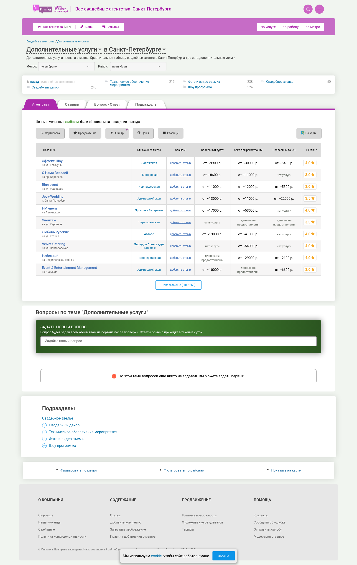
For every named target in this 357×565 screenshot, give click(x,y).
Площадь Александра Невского (149, 246)
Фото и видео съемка (204, 81)
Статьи (115, 515)
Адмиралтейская (149, 198)
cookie (156, 556)
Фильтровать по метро (76, 470)
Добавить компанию (125, 522)
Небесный (50, 256)
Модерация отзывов (269, 536)
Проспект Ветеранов (149, 210)
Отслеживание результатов (202, 522)
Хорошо (223, 556)
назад (52, 81)
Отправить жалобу (268, 529)
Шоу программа (200, 87)
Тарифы (188, 529)
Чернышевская (149, 186)
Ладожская (149, 163)
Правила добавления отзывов (133, 536)
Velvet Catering (53, 244)
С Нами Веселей (55, 173)
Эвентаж (49, 220)
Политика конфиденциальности (62, 536)
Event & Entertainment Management (69, 268)
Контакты (261, 515)
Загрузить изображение (128, 529)
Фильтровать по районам (182, 470)
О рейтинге (46, 529)
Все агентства (54, 27)
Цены (86, 27)
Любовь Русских (55, 232)
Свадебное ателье (279, 81)
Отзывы (110, 27)
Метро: (31, 66)
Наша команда (49, 522)
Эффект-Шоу (52, 161)
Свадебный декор (45, 87)
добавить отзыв (180, 163)
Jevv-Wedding (53, 196)
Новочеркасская (149, 257)
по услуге (268, 27)
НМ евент (49, 208)
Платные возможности (199, 515)
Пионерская (149, 174)
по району (290, 27)
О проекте (45, 515)
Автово (149, 234)
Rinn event (50, 185)
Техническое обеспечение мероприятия (129, 83)
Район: (103, 66)
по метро (313, 27)
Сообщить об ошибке (269, 522)
